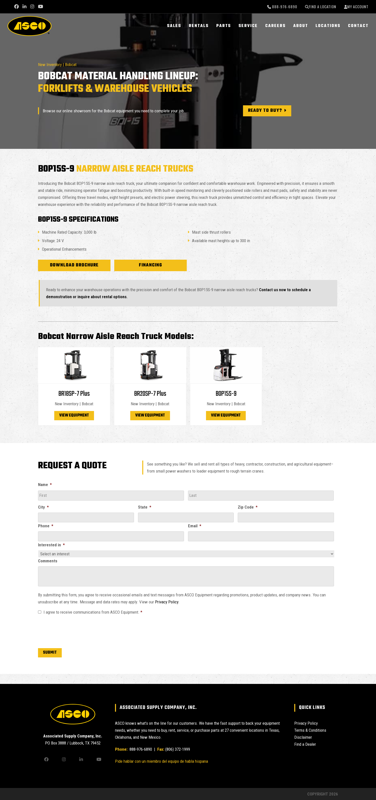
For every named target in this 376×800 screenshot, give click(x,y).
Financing (150, 265)
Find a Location (322, 6)
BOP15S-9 (226, 393)
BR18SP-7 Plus (74, 393)
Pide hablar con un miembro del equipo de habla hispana (161, 761)
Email (194, 525)
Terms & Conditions (310, 730)
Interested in (51, 544)
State (144, 507)
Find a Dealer (305, 744)
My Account (357, 6)
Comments (47, 560)
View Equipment (74, 416)
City (43, 507)
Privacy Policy (166, 601)
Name (45, 484)
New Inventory (50, 64)
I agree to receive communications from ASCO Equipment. (93, 612)
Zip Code (248, 507)
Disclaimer (303, 737)
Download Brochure (74, 265)
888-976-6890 (284, 6)
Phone (45, 525)
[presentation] (76, 630)
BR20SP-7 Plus (150, 393)
